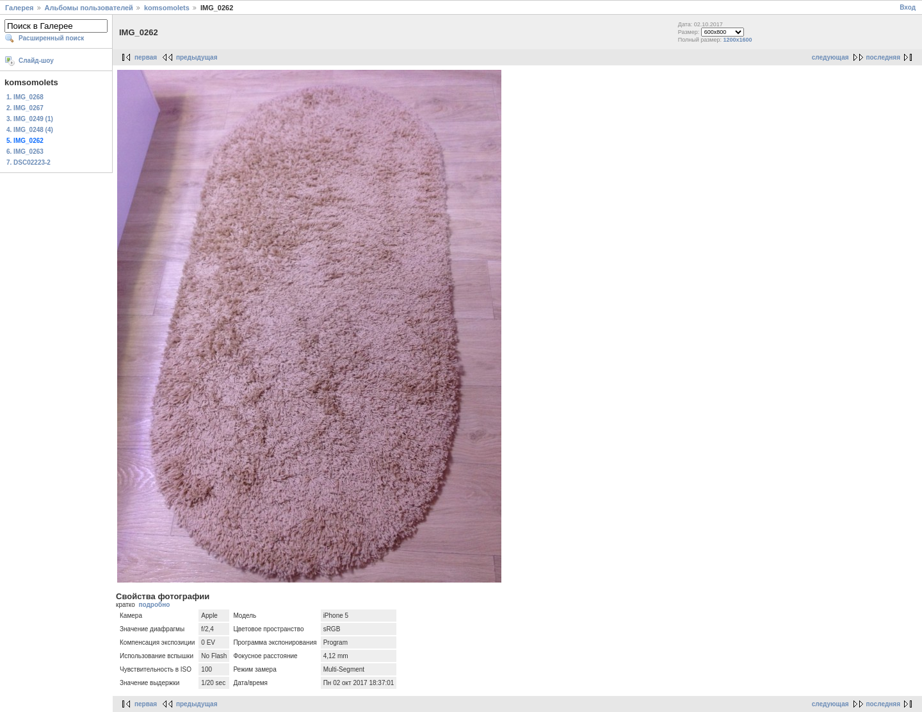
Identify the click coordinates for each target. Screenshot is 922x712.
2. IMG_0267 (25, 108)
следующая (830, 57)
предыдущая (197, 57)
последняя (883, 57)
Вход (908, 7)
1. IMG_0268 (25, 97)
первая (145, 57)
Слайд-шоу (36, 60)
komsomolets (167, 8)
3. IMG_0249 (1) (29, 118)
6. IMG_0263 (25, 151)
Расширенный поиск (51, 38)
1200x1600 (738, 40)
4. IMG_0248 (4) (29, 129)
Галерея (19, 8)
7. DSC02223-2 (28, 162)
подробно (154, 604)
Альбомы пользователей (89, 8)
